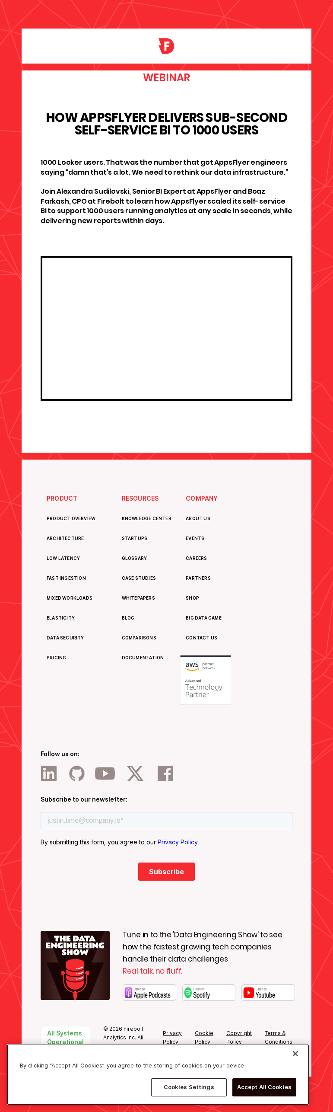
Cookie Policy (204, 1037)
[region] (158, 1074)
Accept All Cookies (264, 1086)
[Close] (295, 1053)
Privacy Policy (172, 1037)
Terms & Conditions (278, 1037)
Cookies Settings (189, 1086)
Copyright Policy (239, 1037)
